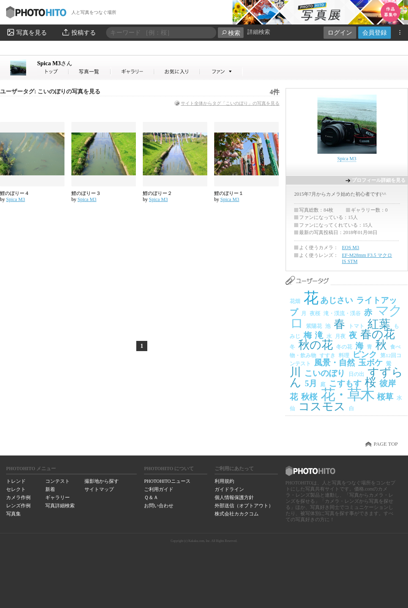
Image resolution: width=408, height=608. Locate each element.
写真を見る (26, 32)
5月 (311, 383)
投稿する (78, 32)
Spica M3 (54, 63)
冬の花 (344, 347)
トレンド (16, 481)
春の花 (377, 334)
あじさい (336, 300)
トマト (356, 326)
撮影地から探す (101, 481)
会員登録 (374, 32)
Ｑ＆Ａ (151, 497)
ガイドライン (229, 489)
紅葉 (379, 324)
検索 (230, 32)
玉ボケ (370, 362)
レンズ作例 (18, 505)
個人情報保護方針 (234, 497)
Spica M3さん (53, 71)
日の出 (356, 374)
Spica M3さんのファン (221, 71)
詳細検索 (258, 32)
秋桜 (309, 396)
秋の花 (315, 344)
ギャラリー (57, 497)
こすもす (345, 383)
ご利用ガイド (158, 489)
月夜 (340, 336)
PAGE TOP (386, 444)
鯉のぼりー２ (157, 193)
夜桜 (315, 313)
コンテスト (57, 481)
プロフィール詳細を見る (379, 180)
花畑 (295, 301)
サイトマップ (99, 489)
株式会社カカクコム (237, 513)
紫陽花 (314, 326)
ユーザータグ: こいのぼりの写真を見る (50, 91)
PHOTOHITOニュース (167, 481)
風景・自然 (334, 362)
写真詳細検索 (60, 505)
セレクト (16, 489)
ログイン (340, 32)
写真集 (13, 513)
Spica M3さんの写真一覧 (90, 71)
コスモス (322, 406)
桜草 (385, 396)
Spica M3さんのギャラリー (133, 71)
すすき (327, 355)
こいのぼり (324, 373)
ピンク (365, 354)
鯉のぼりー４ (14, 193)
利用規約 (224, 481)
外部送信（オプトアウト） (244, 505)
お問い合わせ (158, 505)
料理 (344, 355)
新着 (50, 489)
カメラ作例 (18, 497)
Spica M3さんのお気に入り (177, 71)
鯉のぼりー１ (229, 193)
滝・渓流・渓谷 (342, 313)
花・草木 (347, 395)
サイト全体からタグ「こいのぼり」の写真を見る (230, 103)
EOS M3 (350, 247)
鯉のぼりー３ (86, 193)
